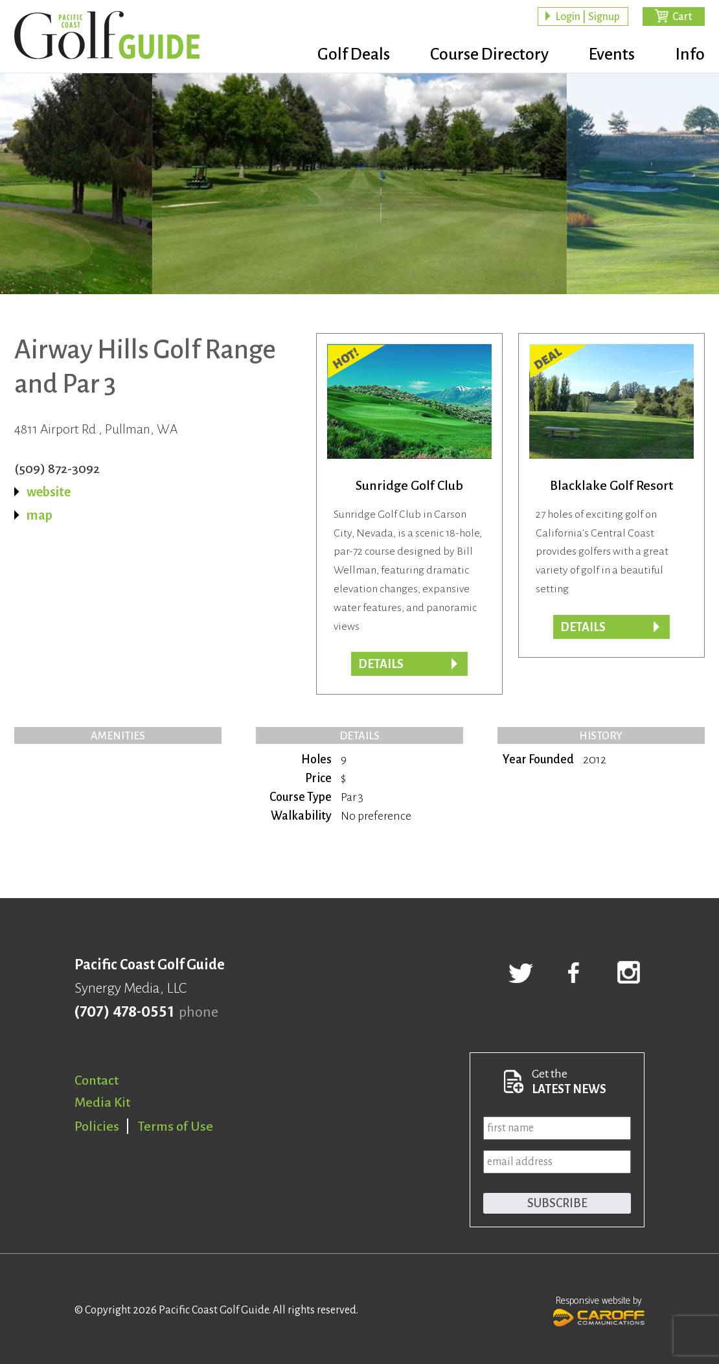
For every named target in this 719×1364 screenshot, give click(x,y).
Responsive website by (599, 1309)
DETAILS (583, 627)
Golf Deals (346, 55)
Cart (682, 17)
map (39, 515)
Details (381, 664)
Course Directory (484, 55)
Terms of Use (175, 1126)
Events (609, 55)
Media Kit (102, 1102)
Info (690, 55)
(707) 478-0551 (124, 1012)
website (49, 492)
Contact (96, 1080)
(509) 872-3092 (57, 468)
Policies (96, 1126)
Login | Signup (587, 17)
